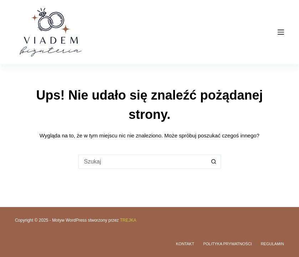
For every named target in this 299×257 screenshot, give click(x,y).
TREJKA (128, 220)
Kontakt (185, 244)
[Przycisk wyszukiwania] (214, 162)
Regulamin (272, 244)
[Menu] (281, 32)
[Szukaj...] (142, 162)
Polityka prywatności (227, 244)
